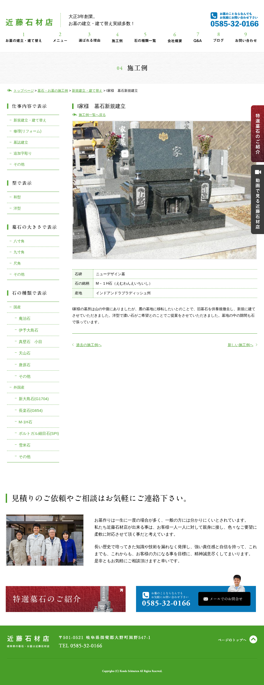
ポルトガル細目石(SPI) (39, 433)
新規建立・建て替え (30, 120)
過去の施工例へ (87, 345)
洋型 (17, 208)
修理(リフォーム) (27, 131)
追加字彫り (23, 153)
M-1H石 (25, 422)
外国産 (19, 387)
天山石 (24, 353)
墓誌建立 (21, 142)
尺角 (17, 263)
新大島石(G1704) (34, 398)
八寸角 (19, 241)
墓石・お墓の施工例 (53, 91)
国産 (17, 307)
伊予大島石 (28, 330)
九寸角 (19, 252)
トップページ (24, 91)
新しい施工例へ (242, 345)
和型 (17, 197)
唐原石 (24, 365)
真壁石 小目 (30, 341)
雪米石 (24, 445)
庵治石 (24, 318)
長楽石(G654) (31, 410)
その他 (19, 164)
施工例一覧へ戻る (92, 115)
